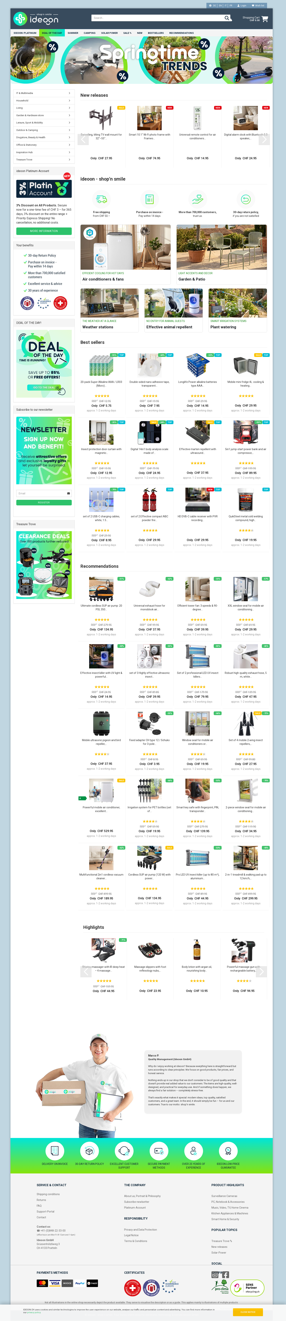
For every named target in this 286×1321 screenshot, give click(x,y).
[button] (83, 139)
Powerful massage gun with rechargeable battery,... (243, 969)
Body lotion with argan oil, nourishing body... (197, 969)
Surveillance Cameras (224, 1196)
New (139, 33)
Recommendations (181, 33)
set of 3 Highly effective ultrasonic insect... (149, 675)
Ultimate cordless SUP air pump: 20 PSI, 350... (101, 608)
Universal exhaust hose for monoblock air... (149, 608)
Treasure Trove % (221, 1241)
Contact (41, 1217)
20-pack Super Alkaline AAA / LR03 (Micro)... (101, 384)
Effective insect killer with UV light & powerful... (101, 675)
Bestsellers (156, 33)
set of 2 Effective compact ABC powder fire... (149, 518)
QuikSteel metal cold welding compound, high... (246, 518)
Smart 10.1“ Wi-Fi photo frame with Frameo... (149, 137)
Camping (90, 33)
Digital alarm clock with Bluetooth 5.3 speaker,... (245, 137)
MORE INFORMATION (44, 231)
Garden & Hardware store (30, 115)
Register (44, 503)
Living (19, 108)
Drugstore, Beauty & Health (30, 137)
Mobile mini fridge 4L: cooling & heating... (246, 384)
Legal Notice (131, 1235)
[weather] (229, 19)
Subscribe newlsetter (136, 1202)
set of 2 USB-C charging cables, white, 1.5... (101, 518)
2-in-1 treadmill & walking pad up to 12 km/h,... (246, 877)
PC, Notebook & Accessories (228, 1202)
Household (22, 101)
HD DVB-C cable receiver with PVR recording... (198, 518)
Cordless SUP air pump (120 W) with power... (149, 877)
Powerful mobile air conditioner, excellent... (101, 809)
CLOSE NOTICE (247, 1312)
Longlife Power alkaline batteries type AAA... (197, 384)
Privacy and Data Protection (140, 1229)
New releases (219, 1247)
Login (241, 5)
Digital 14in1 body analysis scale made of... (149, 451)
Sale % (127, 33)
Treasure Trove (24, 160)
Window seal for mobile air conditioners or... (197, 742)
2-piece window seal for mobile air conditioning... (246, 809)
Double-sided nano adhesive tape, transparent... (150, 384)
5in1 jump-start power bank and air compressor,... (245, 451)
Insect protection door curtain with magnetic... (101, 451)
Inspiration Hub (24, 152)
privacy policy (33, 1312)
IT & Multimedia (24, 93)
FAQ (39, 1206)
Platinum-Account (135, 1208)
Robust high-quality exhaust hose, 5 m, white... (246, 675)
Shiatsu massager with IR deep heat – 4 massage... (103, 969)
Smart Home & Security (225, 1219)
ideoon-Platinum (25, 33)
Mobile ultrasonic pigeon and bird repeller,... (101, 742)
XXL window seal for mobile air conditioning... (246, 608)
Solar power (109, 33)
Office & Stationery (26, 145)
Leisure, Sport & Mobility (29, 123)
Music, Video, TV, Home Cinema (229, 1208)
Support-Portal (45, 1211)
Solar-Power (218, 1253)
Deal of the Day (52, 33)
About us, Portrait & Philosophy (142, 1196)
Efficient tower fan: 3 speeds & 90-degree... (198, 608)
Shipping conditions (48, 1194)
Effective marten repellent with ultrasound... (197, 451)
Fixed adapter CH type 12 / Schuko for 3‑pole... (149, 742)
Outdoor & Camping (27, 130)
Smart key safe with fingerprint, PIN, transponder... (197, 809)
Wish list (258, 5)
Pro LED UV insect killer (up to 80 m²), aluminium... (197, 877)
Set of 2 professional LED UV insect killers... (197, 675)
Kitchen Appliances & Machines (229, 1213)
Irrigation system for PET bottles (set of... (149, 809)
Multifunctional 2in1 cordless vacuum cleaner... (101, 877)
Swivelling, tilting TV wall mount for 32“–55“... (101, 137)
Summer (73, 33)
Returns (41, 1200)
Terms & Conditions (135, 1241)
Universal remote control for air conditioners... (197, 137)
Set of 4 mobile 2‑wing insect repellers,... (246, 742)
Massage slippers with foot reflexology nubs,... (150, 969)
